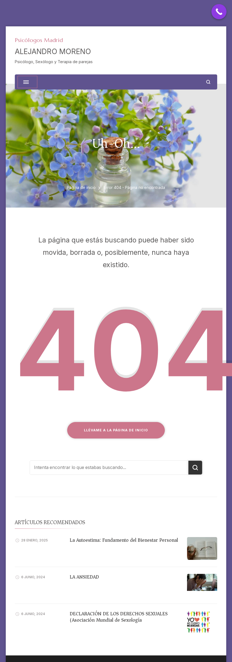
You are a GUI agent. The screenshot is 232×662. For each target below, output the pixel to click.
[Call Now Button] (219, 11)
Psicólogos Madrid (39, 40)
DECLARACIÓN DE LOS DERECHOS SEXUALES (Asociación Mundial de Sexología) (119, 616)
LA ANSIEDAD (84, 576)
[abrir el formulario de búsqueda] (208, 82)
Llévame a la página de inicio (116, 430)
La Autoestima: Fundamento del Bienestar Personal (124, 540)
